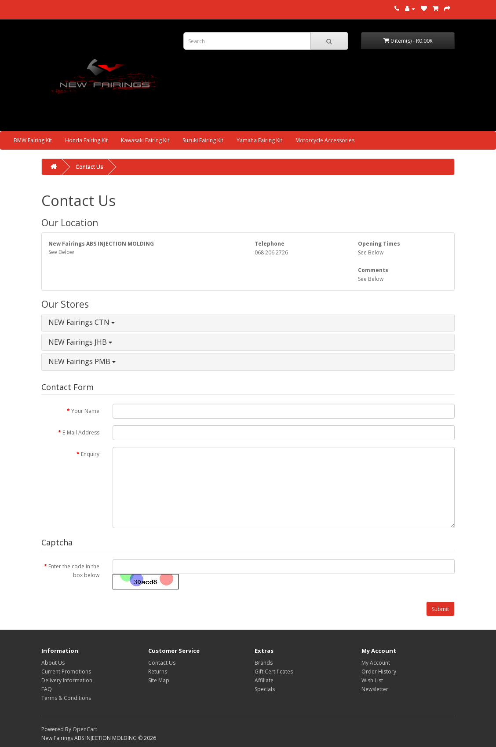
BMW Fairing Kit (33, 140)
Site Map (158, 680)
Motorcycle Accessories (324, 140)
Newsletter (374, 689)
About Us (53, 662)
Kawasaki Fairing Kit (145, 140)
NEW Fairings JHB (80, 342)
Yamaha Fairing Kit (259, 140)
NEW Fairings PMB (82, 361)
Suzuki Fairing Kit (202, 140)
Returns (157, 671)
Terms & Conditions (66, 698)
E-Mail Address (80, 432)
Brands (264, 662)
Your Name (85, 411)
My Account (375, 662)
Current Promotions (66, 671)
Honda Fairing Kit (86, 140)
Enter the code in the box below (73, 571)
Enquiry (90, 454)
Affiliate (264, 680)
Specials (265, 689)
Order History (378, 671)
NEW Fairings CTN (81, 322)
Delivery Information (66, 680)
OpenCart (85, 729)
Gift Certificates (274, 671)
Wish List (372, 680)
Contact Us (89, 166)
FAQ (46, 689)
